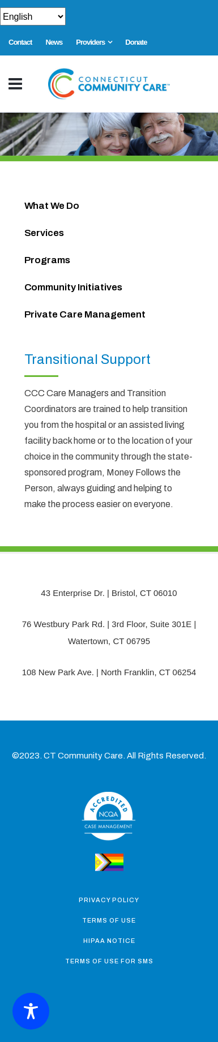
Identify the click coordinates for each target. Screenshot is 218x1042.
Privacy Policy (109, 900)
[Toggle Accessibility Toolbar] (30, 1011)
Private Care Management (85, 314)
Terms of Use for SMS (109, 961)
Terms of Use (109, 920)
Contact (20, 42)
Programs (47, 260)
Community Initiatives (73, 287)
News (53, 42)
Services (44, 233)
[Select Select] (33, 16)
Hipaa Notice (109, 940)
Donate (136, 42)
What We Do (52, 205)
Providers (90, 42)
